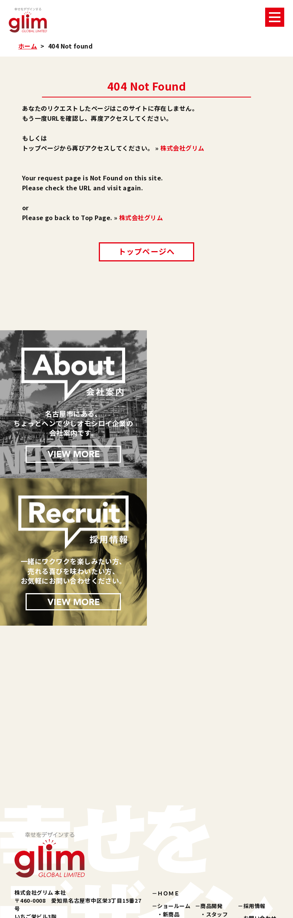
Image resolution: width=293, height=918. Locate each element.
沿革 (211, 804)
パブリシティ (173, 813)
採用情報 (254, 758)
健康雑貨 (174, 792)
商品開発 (211, 758)
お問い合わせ (260, 770)
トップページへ (146, 251)
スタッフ (217, 766)
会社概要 (217, 796)
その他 (171, 800)
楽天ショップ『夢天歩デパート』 (198, 854)
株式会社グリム (182, 147)
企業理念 (217, 787)
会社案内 (211, 779)
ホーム (27, 45)
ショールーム (173, 758)
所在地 (214, 813)
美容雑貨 (174, 783)
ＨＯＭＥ (168, 745)
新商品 (171, 766)
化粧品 (171, 775)
